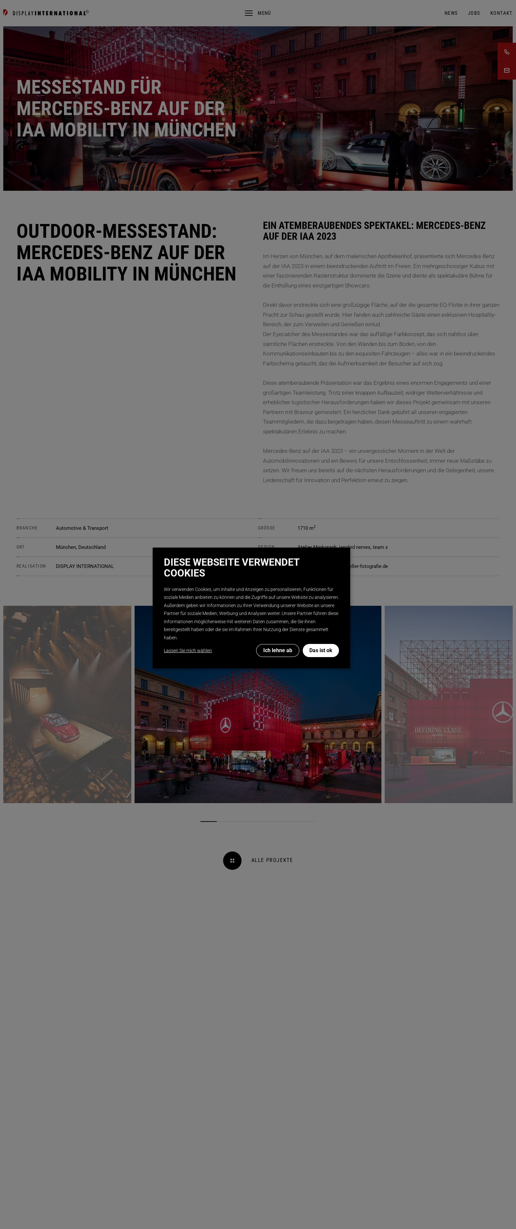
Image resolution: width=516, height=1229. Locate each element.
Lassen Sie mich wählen (188, 650)
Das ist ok (320, 650)
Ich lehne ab (277, 650)
